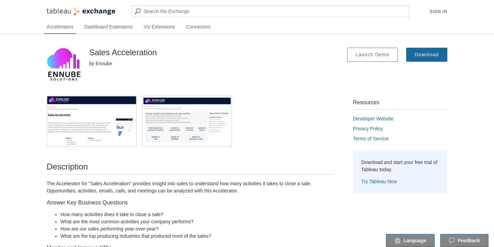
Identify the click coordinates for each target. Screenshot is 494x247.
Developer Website (373, 118)
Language (410, 241)
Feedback (464, 241)
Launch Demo (372, 54)
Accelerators (60, 27)
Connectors (198, 27)
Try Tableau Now (379, 181)
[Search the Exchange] (270, 11)
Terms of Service (371, 138)
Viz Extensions (159, 27)
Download (427, 54)
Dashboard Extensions (108, 27)
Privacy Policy (368, 128)
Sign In (438, 11)
